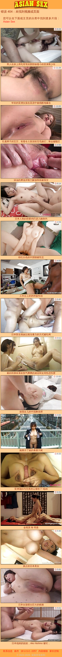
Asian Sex (9, 21)
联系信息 (7, 651)
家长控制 (54, 651)
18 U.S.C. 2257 (29, 651)
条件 (16, 651)
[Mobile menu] (3, 4)
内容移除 (43, 651)
